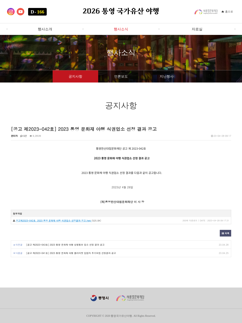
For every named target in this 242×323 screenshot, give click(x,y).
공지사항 (75, 76)
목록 (225, 233)
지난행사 (166, 76)
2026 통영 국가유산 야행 (121, 11)
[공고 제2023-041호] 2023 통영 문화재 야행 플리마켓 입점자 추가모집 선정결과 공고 (71, 253)
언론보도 (121, 76)
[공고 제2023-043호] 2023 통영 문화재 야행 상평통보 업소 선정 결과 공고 (65, 244)
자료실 (197, 29)
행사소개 (45, 29)
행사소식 (121, 29)
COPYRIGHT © (95, 315)
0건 (23, 135)
